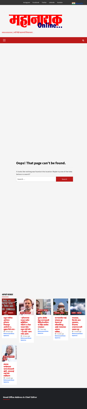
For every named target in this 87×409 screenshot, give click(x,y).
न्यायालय (57, 313)
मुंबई (39, 313)
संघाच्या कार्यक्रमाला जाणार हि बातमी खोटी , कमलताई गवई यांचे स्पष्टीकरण (9, 370)
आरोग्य (73, 313)
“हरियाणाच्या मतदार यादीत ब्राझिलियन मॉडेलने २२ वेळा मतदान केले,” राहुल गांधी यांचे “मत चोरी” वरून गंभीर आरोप (26, 326)
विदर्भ (5, 359)
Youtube (60, 2)
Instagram (26, 2)
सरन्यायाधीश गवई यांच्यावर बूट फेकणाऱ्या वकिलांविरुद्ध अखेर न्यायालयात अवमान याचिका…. (60, 325)
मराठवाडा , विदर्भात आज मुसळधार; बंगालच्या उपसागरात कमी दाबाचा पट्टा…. (77, 323)
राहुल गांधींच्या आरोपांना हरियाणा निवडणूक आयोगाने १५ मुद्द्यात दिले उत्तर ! (9, 323)
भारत (5, 313)
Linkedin (52, 2)
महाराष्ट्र (45, 310)
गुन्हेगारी (40, 310)
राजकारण (10, 313)
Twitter (44, 2)
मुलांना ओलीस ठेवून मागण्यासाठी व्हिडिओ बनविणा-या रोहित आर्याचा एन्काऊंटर (43, 322)
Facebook (36, 2)
